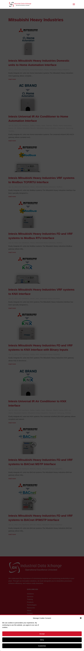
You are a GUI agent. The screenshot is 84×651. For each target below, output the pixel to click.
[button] (81, 618)
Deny (42, 640)
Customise (42, 646)
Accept (42, 634)
